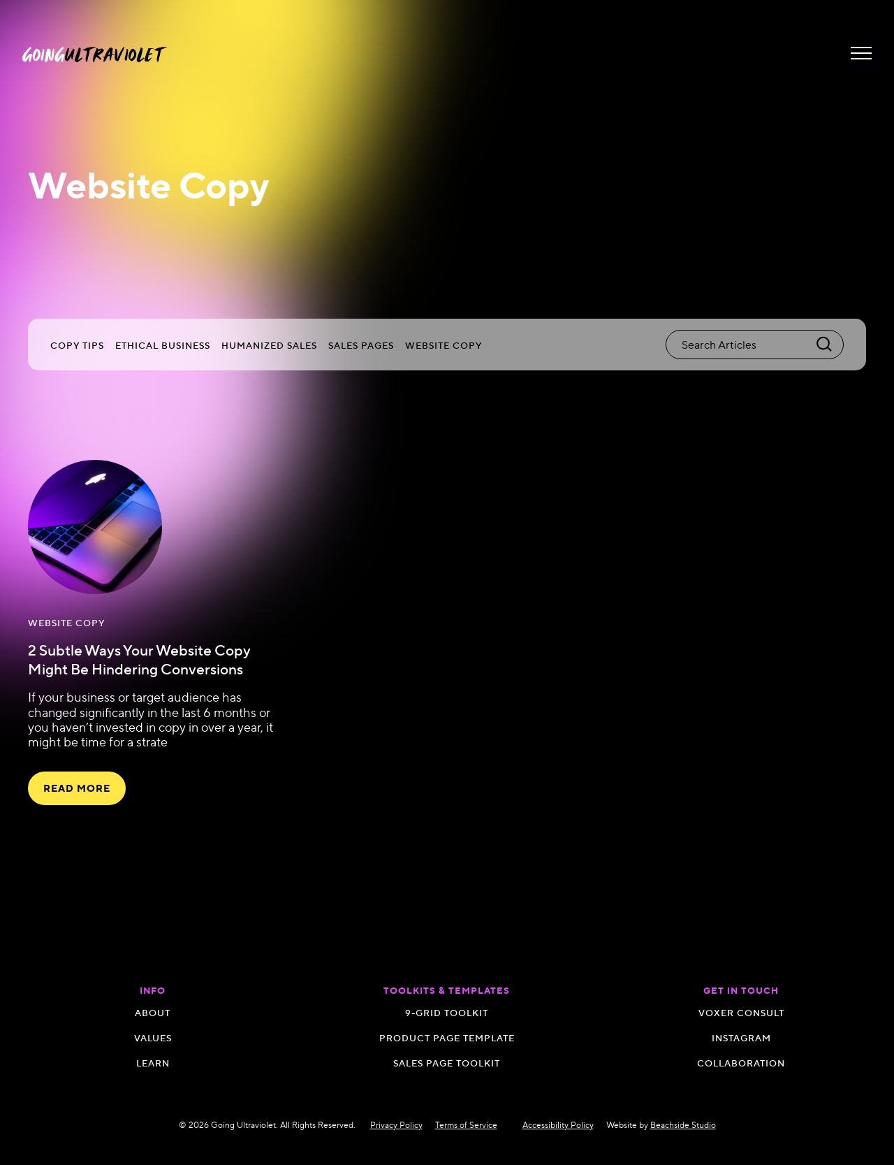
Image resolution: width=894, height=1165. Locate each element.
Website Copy (443, 345)
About (152, 1012)
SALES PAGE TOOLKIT (446, 1063)
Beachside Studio (683, 1125)
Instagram (741, 1037)
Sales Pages (361, 345)
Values (153, 1037)
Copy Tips (77, 345)
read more (76, 788)
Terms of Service (466, 1125)
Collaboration (741, 1063)
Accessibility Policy (558, 1125)
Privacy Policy (396, 1125)
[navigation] (94, 53)
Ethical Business (162, 345)
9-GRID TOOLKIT (446, 1012)
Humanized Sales (269, 345)
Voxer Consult (741, 1012)
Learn (153, 1063)
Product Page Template (447, 1037)
